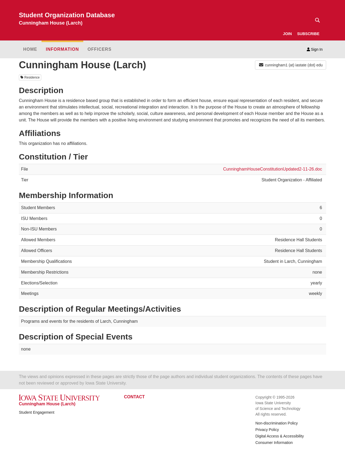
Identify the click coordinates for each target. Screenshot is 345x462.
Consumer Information (274, 442)
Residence (30, 77)
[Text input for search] (316, 20)
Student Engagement (36, 412)
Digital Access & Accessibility (280, 436)
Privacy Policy (267, 429)
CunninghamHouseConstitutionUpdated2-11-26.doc (272, 169)
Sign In (315, 49)
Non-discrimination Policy (277, 423)
